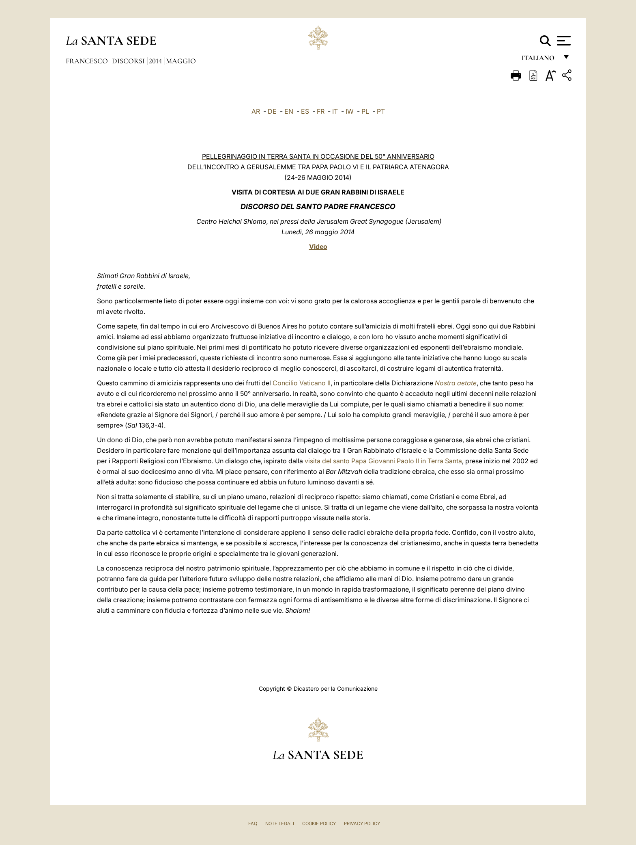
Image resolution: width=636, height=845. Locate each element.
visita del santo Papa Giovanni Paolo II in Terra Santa (383, 461)
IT (335, 111)
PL (365, 111)
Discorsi (129, 60)
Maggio (181, 60)
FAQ (252, 823)
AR (255, 111)
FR (320, 111)
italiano (540, 60)
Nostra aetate (456, 383)
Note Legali (279, 823)
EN (288, 111)
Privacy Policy (362, 823)
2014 (156, 60)
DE (272, 111)
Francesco (88, 60)
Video (318, 246)
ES (305, 111)
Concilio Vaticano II (302, 383)
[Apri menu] (563, 41)
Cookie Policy (319, 823)
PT (381, 111)
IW (350, 111)
